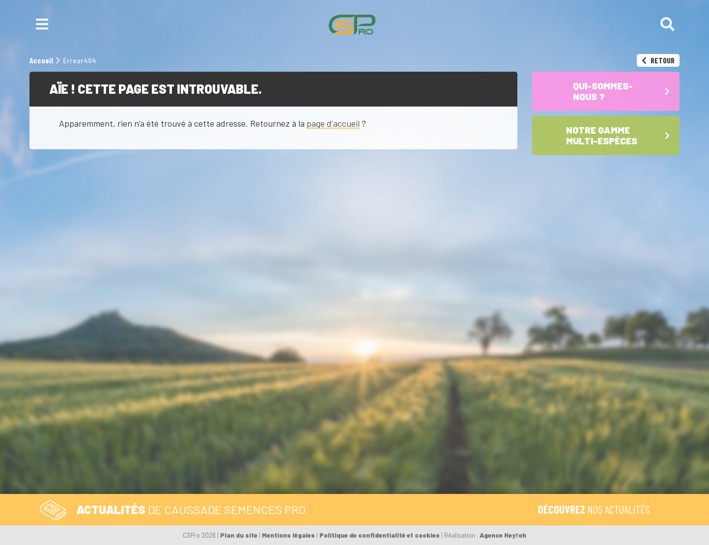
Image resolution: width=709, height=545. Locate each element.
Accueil (382, 424)
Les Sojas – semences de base (421, 479)
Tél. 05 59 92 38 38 (237, 424)
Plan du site (238, 535)
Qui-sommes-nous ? (440, 424)
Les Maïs (380, 461)
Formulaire (312, 424)
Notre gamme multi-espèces (416, 447)
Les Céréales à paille (403, 470)
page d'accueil (333, 123)
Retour (658, 60)
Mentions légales (288, 535)
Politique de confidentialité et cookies (379, 535)
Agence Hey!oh (503, 535)
